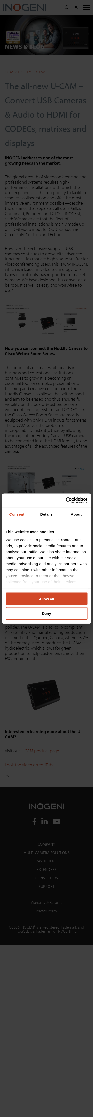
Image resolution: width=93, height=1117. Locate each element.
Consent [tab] (16, 514)
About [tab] (76, 514)
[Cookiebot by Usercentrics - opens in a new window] (66, 500)
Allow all (46, 599)
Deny (46, 613)
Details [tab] (46, 514)
